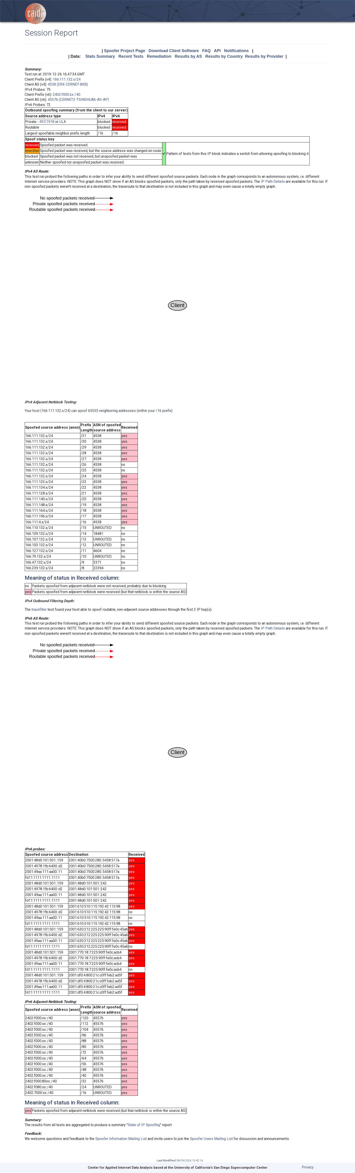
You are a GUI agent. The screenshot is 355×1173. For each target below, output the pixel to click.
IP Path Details (273, 181)
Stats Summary (100, 56)
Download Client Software (174, 50)
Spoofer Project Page (124, 50)
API (217, 50)
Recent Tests (131, 56)
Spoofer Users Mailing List (211, 1139)
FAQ (206, 50)
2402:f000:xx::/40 (66, 94)
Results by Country (224, 56)
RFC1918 (47, 122)
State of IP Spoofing (144, 1125)
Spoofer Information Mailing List (121, 1139)
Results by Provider (264, 56)
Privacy (308, 1167)
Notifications (236, 50)
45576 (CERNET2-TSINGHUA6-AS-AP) (78, 99)
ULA (62, 122)
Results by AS (188, 56)
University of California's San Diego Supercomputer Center (220, 1168)
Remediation (159, 56)
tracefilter (39, 609)
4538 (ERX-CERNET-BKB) (68, 84)
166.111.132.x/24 (67, 79)
